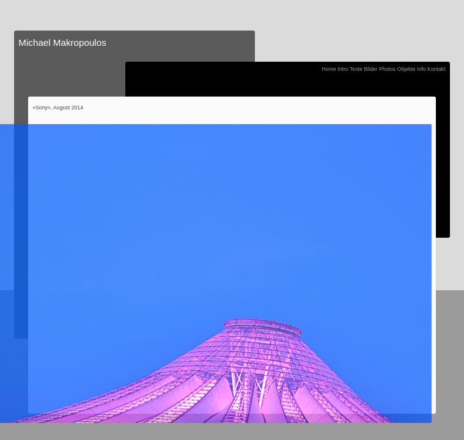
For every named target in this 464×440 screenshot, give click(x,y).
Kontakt (436, 69)
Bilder (370, 69)
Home (329, 69)
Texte (356, 69)
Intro (342, 69)
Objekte (406, 69)
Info (421, 69)
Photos (387, 69)
